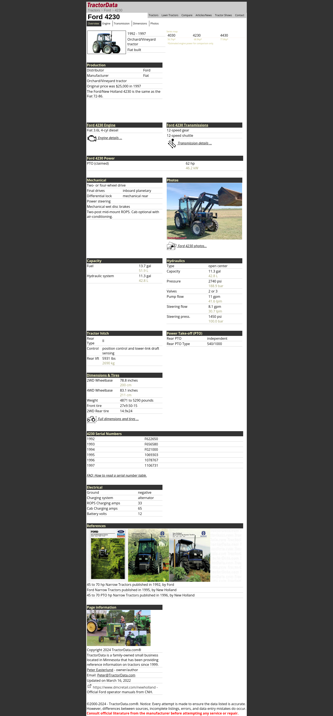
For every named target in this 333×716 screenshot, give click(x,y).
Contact (239, 15)
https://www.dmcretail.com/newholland (121, 687)
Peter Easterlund (100, 670)
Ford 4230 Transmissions (187, 125)
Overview (93, 23)
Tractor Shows (223, 15)
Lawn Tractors (170, 15)
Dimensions (140, 23)
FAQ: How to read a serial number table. (117, 475)
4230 (118, 10)
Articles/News (204, 15)
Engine (106, 23)
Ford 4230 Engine (101, 125)
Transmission (122, 23)
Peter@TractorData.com (116, 675)
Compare (186, 15)
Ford (107, 10)
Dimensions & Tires (103, 375)
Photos (154, 23)
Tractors (94, 10)
